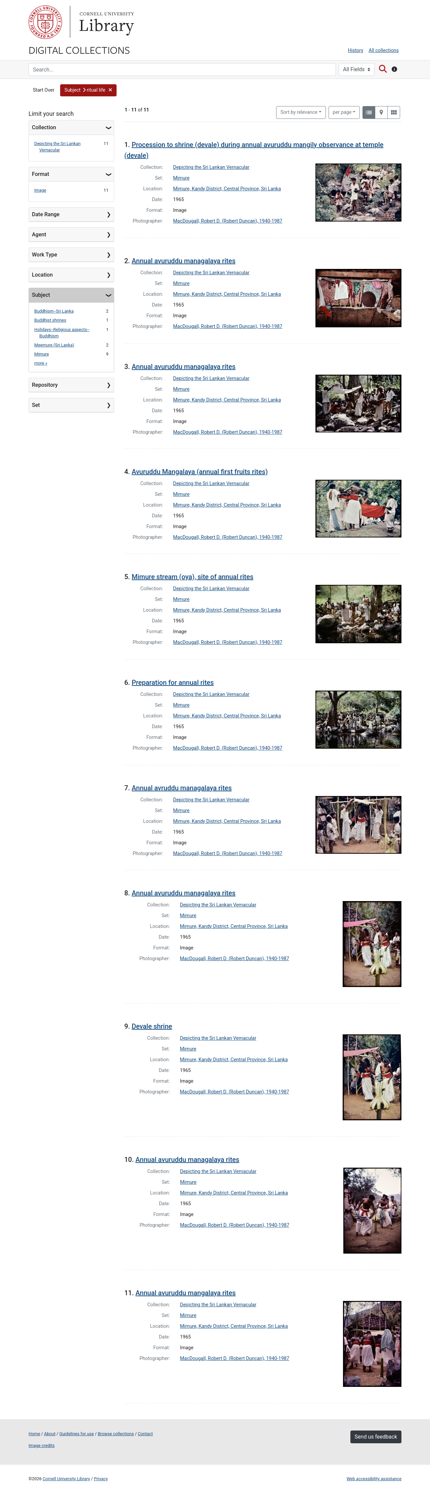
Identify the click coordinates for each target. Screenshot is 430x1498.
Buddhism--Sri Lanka (54, 311)
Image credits (42, 1445)
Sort (299, 112)
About (49, 1433)
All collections (384, 50)
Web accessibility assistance (374, 1478)
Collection (44, 127)
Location (42, 275)
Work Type (44, 254)
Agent (39, 234)
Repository (45, 385)
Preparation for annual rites (173, 682)
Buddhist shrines (50, 320)
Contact (145, 1433)
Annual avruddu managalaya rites (182, 788)
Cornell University (45, 22)
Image (40, 190)
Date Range (45, 214)
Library (106, 22)
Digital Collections (79, 49)
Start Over (43, 90)
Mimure (41, 354)
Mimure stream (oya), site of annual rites (192, 577)
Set (36, 405)
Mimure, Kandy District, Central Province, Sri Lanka (227, 189)
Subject (41, 295)
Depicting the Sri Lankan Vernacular (211, 167)
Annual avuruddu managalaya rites (183, 261)
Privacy (101, 1478)
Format (40, 174)
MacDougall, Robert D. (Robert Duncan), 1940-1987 (227, 221)
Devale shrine (152, 1026)
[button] (88, 90)
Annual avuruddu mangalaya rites (185, 1293)
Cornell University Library (66, 1478)
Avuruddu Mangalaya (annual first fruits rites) (200, 472)
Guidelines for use (76, 1433)
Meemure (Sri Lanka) (54, 344)
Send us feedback (376, 1437)
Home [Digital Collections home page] (34, 1433)
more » (40, 363)
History (355, 50)
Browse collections (116, 1433)
